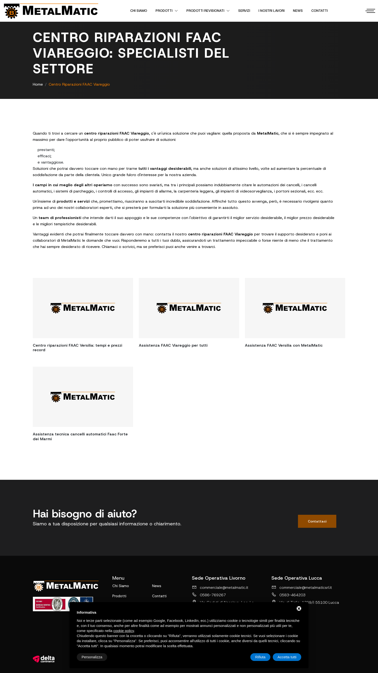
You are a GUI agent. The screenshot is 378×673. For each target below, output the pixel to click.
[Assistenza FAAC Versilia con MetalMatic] (295, 308)
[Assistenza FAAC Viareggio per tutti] (189, 308)
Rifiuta (260, 657)
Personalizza (92, 657)
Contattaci (317, 521)
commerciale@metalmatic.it (220, 587)
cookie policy (123, 631)
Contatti (319, 10)
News (298, 10)
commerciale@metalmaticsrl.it (301, 587)
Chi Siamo (138, 10)
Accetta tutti (286, 657)
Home (38, 84)
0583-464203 (288, 594)
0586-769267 (209, 594)
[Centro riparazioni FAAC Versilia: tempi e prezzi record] (83, 308)
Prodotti (166, 10)
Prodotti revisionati (208, 10)
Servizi (244, 10)
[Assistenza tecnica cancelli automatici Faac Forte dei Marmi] (83, 397)
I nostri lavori (271, 10)
